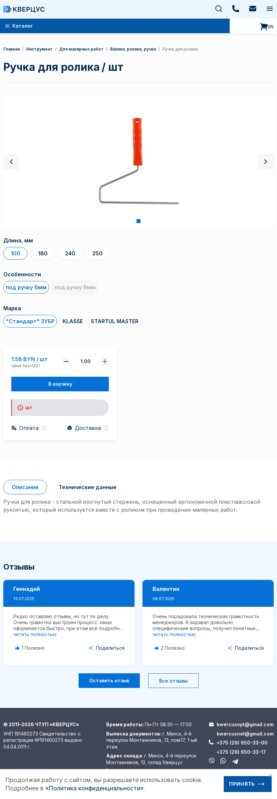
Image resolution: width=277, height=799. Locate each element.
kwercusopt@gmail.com (245, 724)
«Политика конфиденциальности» (94, 788)
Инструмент (39, 49)
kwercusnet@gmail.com (245, 733)
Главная (11, 49)
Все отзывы (173, 681)
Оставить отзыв (109, 680)
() (267, 27)
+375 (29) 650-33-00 (242, 742)
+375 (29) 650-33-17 (241, 752)
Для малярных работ (81, 49)
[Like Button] (31, 648)
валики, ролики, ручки (133, 49)
